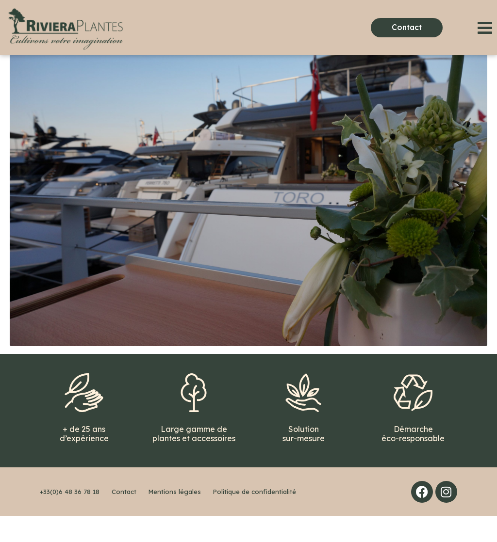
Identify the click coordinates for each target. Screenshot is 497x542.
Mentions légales (175, 518)
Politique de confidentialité (254, 518)
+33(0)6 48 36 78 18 (69, 518)
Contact (124, 518)
